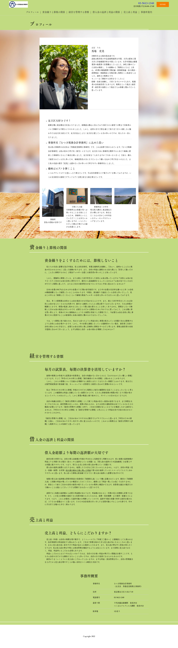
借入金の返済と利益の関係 (106, 12)
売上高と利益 (130, 12)
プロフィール (32, 12)
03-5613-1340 (146, 3)
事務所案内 (146, 12)
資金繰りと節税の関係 (53, 12)
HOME (163, 4)
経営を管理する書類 (79, 12)
